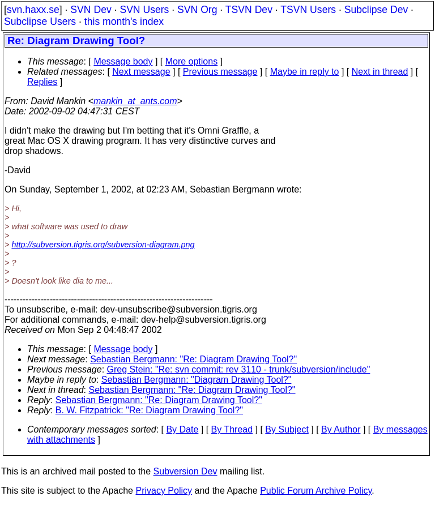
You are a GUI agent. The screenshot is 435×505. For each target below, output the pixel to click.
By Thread (232, 429)
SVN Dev (90, 9)
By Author (340, 429)
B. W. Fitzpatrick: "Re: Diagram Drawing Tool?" (149, 410)
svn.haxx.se (33, 9)
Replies (42, 82)
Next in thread (380, 71)
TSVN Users (308, 9)
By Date (182, 429)
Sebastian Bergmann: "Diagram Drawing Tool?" (196, 379)
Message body (122, 61)
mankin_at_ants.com (135, 101)
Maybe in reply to (304, 71)
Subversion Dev (185, 471)
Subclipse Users (40, 21)
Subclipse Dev (376, 9)
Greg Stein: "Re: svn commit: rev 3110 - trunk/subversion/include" (238, 369)
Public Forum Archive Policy (316, 490)
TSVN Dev (248, 9)
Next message (141, 71)
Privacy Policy (163, 490)
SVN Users (144, 9)
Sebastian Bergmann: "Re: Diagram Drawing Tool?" (193, 359)
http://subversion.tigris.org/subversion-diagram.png (102, 244)
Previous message (220, 71)
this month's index (124, 21)
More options (191, 61)
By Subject (286, 429)
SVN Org (197, 9)
